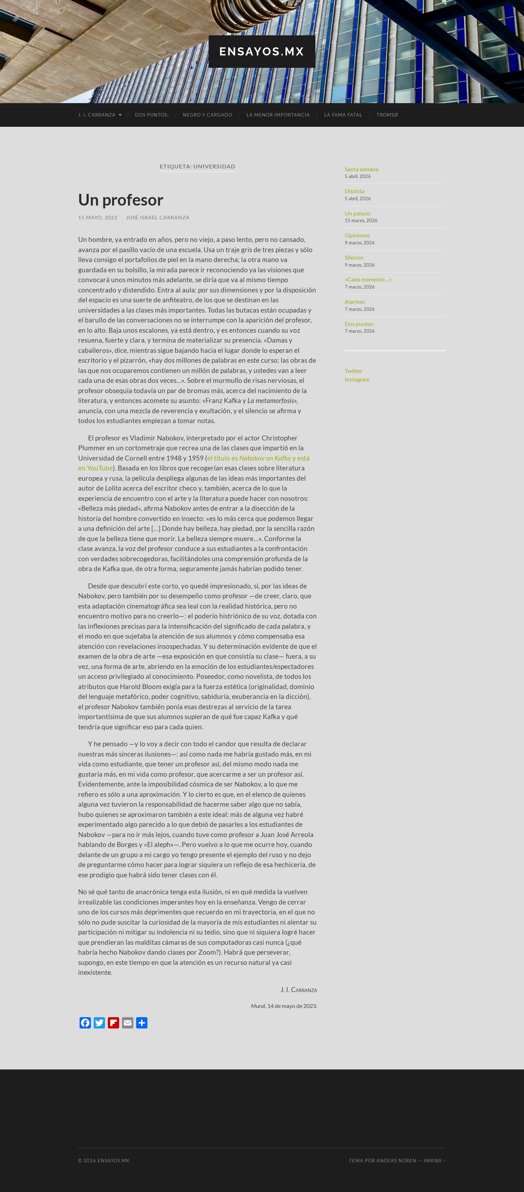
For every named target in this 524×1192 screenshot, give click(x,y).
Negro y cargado (207, 115)
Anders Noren (397, 1160)
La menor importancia (278, 115)
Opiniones (357, 235)
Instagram (357, 379)
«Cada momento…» (368, 279)
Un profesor (120, 199)
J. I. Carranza (97, 115)
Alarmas (355, 301)
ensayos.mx (262, 51)
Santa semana (361, 169)
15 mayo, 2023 (97, 217)
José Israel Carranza (158, 217)
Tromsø (387, 115)
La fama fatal (343, 115)
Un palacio (358, 213)
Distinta (355, 191)
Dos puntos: (152, 115)
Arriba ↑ (435, 1160)
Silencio (354, 257)
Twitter (353, 370)
